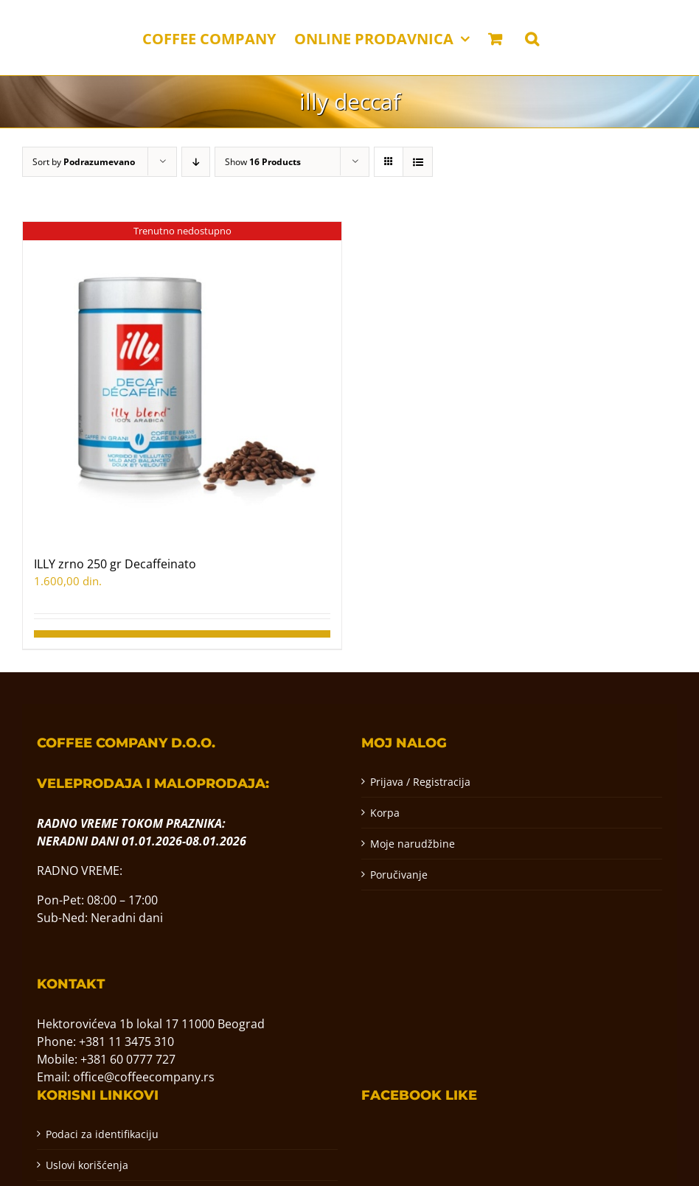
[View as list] (417, 161)
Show (263, 162)
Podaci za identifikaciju (102, 1134)
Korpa (385, 813)
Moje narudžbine (412, 844)
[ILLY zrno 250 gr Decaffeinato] (182, 381)
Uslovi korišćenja (87, 1165)
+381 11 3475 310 (126, 1041)
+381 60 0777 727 (127, 1059)
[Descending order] (195, 162)
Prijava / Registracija (420, 782)
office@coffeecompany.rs (144, 1077)
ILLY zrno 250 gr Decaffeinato (115, 564)
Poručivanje (399, 875)
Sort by (83, 162)
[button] (532, 37)
